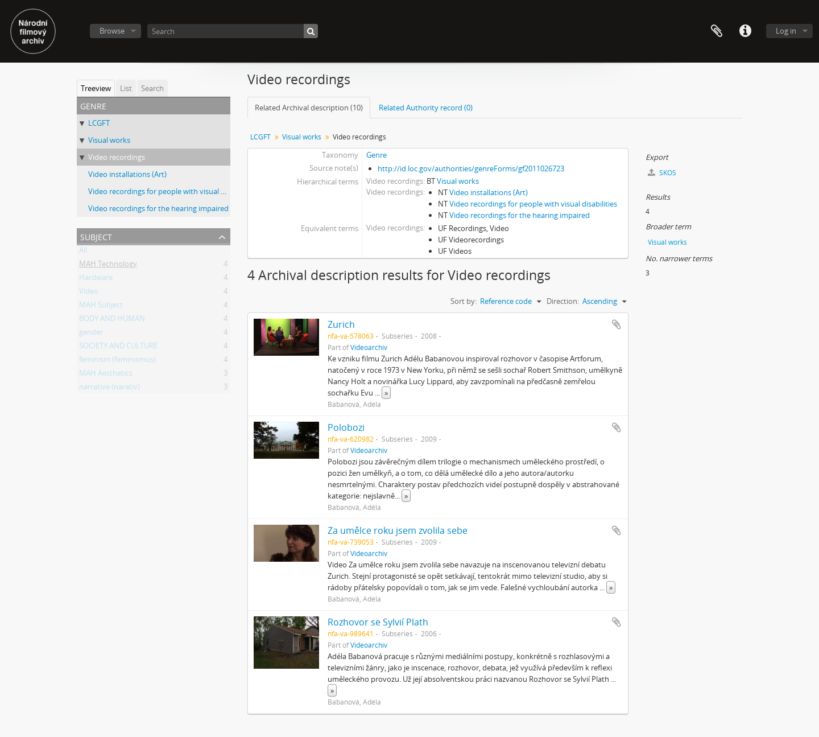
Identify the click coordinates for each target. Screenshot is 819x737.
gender (91, 334)
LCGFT (99, 123)
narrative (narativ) (109, 389)
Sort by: (463, 301)
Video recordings (116, 157)
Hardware (96, 279)
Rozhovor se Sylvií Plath (378, 622)
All (83, 252)
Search (152, 88)
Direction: (563, 301)
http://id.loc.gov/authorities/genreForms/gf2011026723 (471, 168)
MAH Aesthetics (106, 375)
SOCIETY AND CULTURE (118, 348)
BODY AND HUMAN (112, 320)
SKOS (662, 173)
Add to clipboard (616, 324)
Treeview (96, 88)
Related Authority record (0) (426, 107)
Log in (786, 31)
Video (88, 293)
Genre (376, 155)
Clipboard (716, 31)
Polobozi (346, 427)
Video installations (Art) (127, 174)
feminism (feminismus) (117, 361)
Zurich (341, 324)
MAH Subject (101, 307)
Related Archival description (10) (309, 107)
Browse (112, 31)
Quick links (745, 31)
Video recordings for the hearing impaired (158, 208)
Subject (96, 236)
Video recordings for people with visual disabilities (172, 191)
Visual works (109, 140)
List (126, 88)
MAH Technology (108, 266)
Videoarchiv (368, 347)
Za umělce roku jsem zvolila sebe (398, 530)
